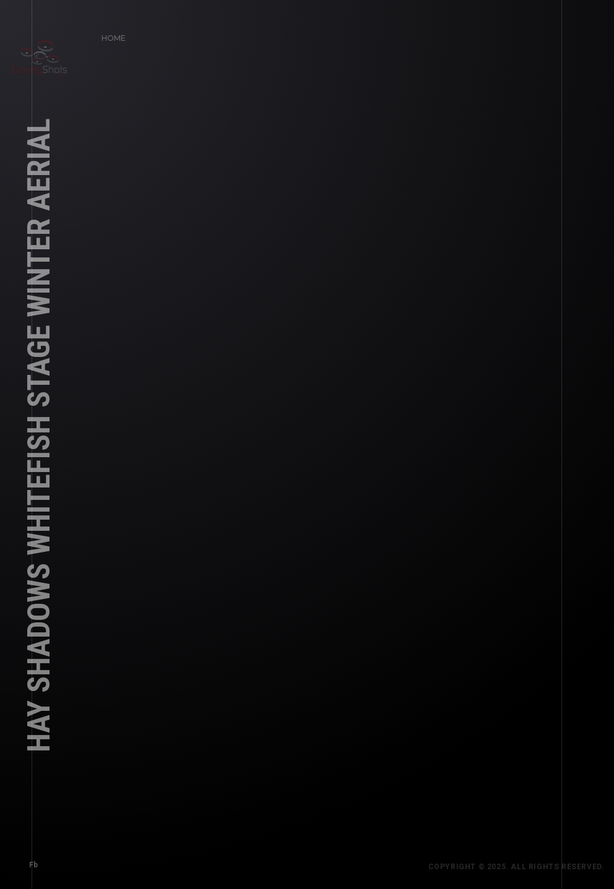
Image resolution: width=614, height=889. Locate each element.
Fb (29, 860)
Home (110, 33)
